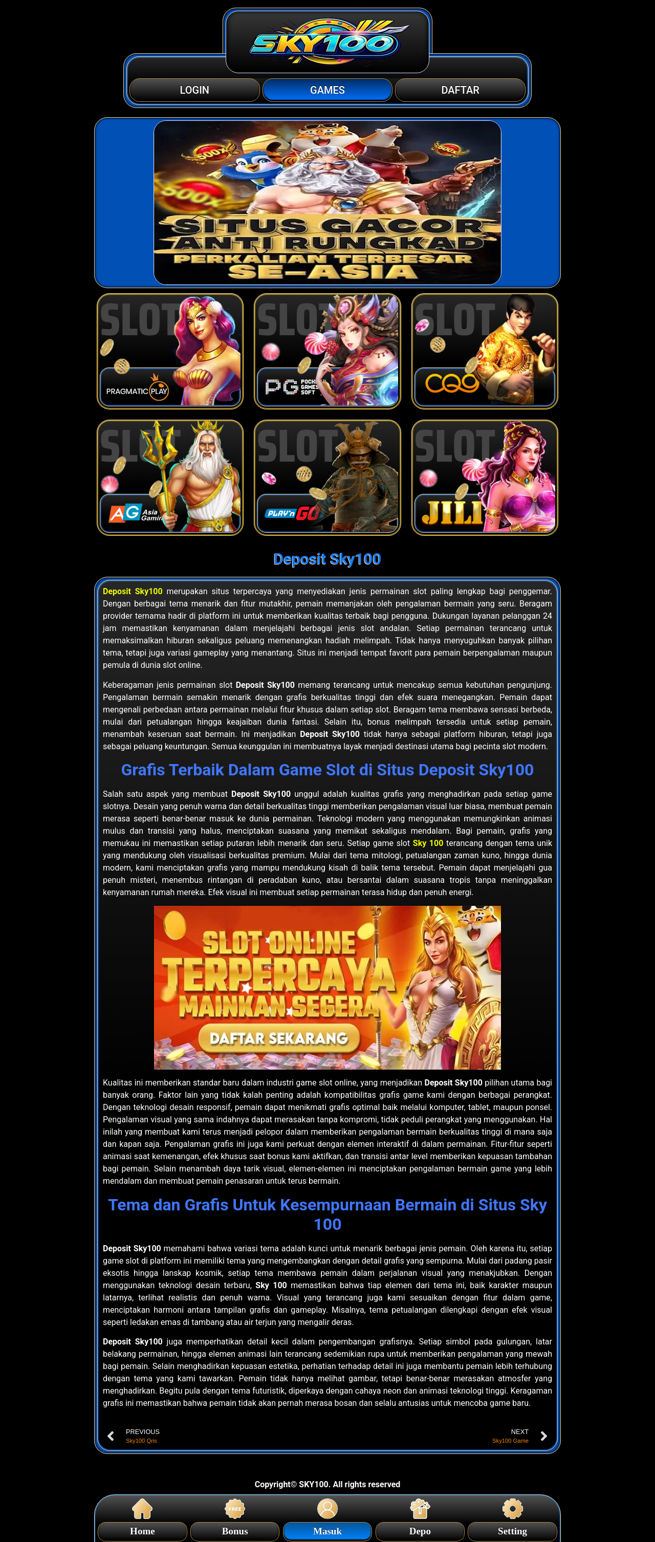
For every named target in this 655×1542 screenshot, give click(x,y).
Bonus (235, 1529)
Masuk (327, 1529)
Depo (420, 1529)
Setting (512, 1529)
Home (142, 1529)
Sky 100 (428, 843)
